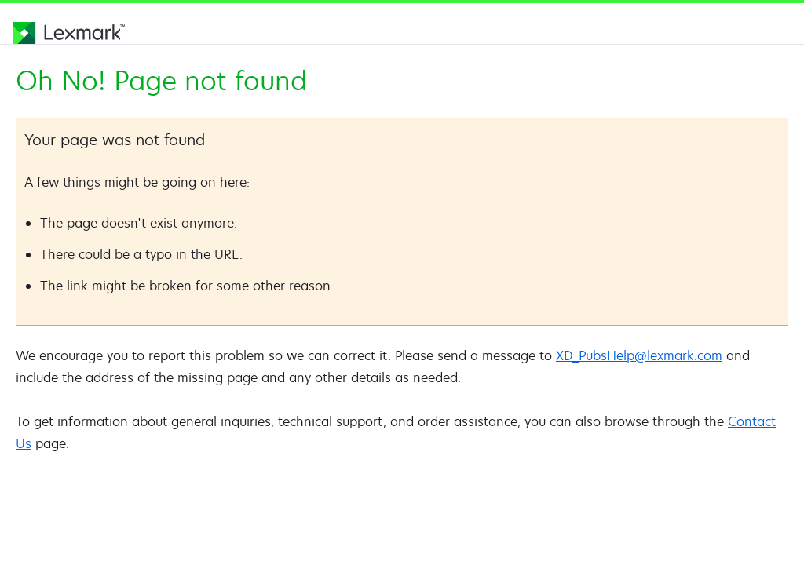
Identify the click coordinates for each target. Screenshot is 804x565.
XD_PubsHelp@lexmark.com (639, 355)
